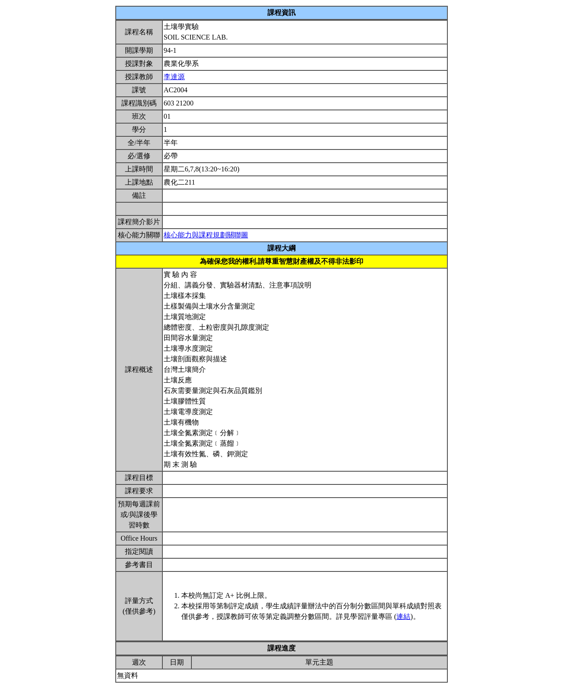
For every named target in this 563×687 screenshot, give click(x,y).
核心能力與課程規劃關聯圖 (206, 235)
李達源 (174, 76)
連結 (403, 616)
